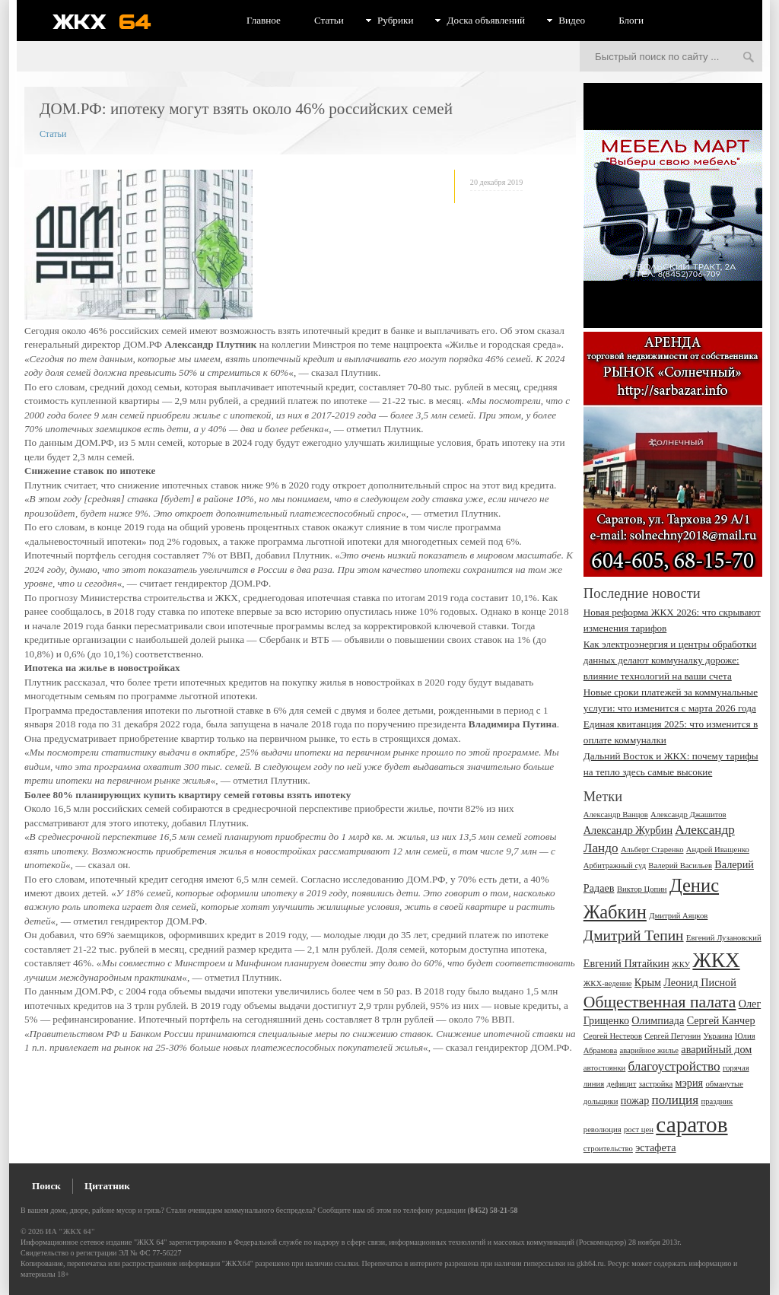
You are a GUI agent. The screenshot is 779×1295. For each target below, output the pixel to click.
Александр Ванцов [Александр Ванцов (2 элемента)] (615, 814)
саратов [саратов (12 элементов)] (691, 1124)
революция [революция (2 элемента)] (602, 1129)
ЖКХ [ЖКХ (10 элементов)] (715, 960)
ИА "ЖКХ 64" (70, 1231)
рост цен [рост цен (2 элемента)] (638, 1129)
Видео (571, 20)
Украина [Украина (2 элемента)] (718, 1036)
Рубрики (395, 20)
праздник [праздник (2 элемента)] (717, 1101)
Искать (748, 58)
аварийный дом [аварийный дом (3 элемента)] (716, 1049)
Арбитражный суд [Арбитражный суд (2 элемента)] (614, 865)
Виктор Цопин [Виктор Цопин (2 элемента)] (642, 889)
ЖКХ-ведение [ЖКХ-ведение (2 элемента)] (607, 983)
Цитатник (107, 1186)
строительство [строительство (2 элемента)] (608, 1148)
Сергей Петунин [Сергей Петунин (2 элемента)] (672, 1036)
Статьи (329, 20)
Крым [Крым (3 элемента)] (647, 982)
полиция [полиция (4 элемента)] (675, 1100)
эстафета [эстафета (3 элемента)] (655, 1147)
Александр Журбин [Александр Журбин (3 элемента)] (627, 830)
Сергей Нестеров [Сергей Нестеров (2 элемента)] (612, 1036)
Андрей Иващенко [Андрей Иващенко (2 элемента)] (717, 849)
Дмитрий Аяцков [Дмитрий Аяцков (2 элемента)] (678, 916)
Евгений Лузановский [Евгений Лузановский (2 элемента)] (724, 938)
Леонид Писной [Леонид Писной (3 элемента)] (699, 982)
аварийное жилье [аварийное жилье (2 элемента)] (649, 1050)
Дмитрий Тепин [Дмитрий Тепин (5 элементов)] (633, 935)
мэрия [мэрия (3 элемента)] (690, 1083)
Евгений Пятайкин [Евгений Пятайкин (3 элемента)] (626, 963)
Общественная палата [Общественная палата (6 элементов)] (659, 1002)
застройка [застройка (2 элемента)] (656, 1084)
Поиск (46, 1186)
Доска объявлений (486, 20)
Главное (263, 20)
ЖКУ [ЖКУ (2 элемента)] (681, 964)
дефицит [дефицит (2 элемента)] (621, 1084)
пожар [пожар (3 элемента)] (635, 1100)
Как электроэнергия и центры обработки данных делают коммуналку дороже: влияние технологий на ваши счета (670, 660)
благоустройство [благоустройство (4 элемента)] (674, 1066)
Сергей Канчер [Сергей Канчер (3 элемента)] (721, 1020)
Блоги (631, 20)
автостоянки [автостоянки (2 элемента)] (604, 1068)
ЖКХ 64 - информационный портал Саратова (112, 21)
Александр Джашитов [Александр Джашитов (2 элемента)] (688, 814)
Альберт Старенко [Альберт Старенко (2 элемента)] (652, 849)
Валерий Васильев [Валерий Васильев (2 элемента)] (680, 865)
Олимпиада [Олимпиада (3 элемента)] (657, 1020)
